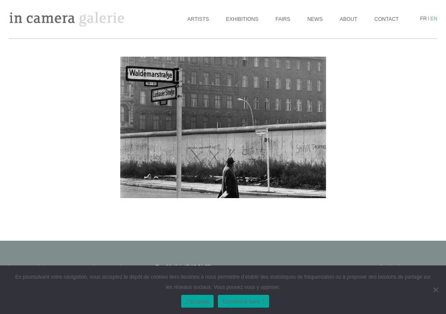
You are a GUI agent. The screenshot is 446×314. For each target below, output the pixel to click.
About (348, 19)
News (315, 19)
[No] (435, 289)
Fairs (282, 19)
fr (423, 19)
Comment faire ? (243, 301)
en (433, 19)
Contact (386, 19)
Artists (198, 19)
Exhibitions (242, 19)
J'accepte (197, 301)
